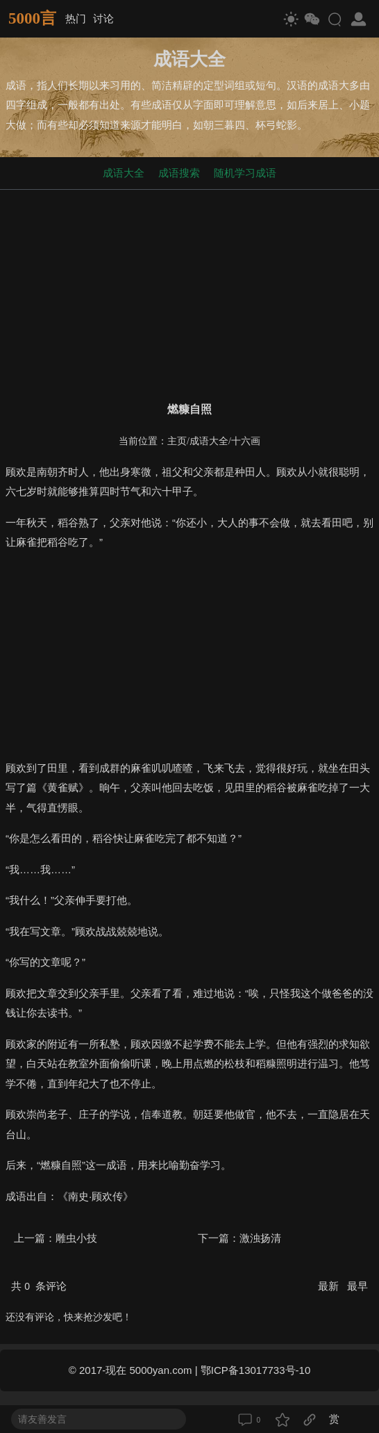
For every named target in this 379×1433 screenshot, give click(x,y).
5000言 (32, 18)
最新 (330, 1286)
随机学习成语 (245, 173)
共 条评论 (39, 1286)
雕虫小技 (76, 1238)
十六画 (245, 441)
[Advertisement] (189, 292)
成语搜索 (179, 173)
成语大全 (123, 173)
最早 (357, 1286)
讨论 (103, 18)
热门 (75, 18)
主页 (177, 441)
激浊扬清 (260, 1238)
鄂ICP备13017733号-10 (255, 1370)
